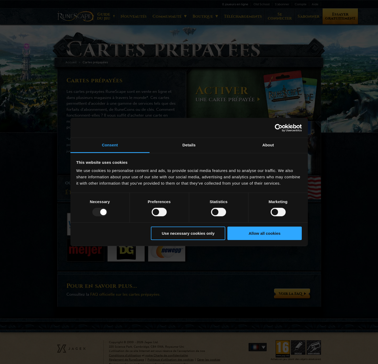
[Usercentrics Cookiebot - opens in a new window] (279, 128)
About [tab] (268, 145)
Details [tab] (189, 145)
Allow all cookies (264, 233)
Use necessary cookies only (188, 233)
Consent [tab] (110, 145)
